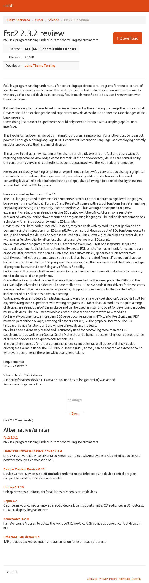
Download (127, 38)
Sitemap (124, 578)
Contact (92, 578)
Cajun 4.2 (10, 501)
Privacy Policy (108, 578)
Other (39, 20)
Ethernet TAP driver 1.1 (21, 537)
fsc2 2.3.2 (10, 437)
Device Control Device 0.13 (24, 469)
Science (53, 20)
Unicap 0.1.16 (13, 487)
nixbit (8, 5)
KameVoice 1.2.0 (16, 519)
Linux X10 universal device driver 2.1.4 (32, 451)
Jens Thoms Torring (40, 65)
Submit (136, 578)
